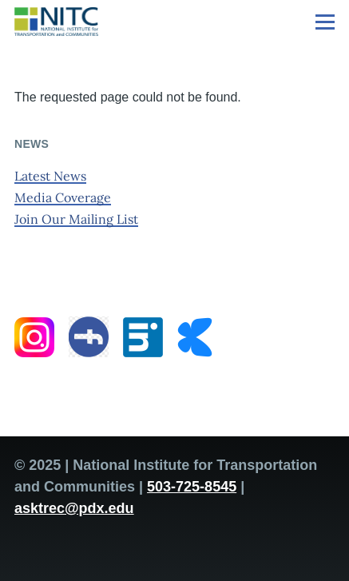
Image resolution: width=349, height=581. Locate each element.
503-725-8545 (191, 487)
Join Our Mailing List (76, 219)
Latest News (50, 176)
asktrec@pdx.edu (74, 508)
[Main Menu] (325, 21)
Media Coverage (62, 197)
